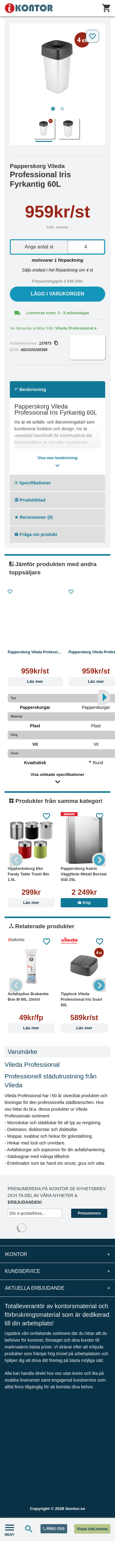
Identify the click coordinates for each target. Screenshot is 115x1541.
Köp (84, 902)
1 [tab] (53, 109)
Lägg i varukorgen (57, 293)
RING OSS (54, 1529)
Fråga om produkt (36, 534)
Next (99, 860)
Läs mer (35, 681)
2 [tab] (62, 109)
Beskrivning (30, 389)
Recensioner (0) (34, 517)
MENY (9, 1529)
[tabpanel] (57, 65)
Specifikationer (33, 482)
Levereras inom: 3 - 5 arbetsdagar (57, 313)
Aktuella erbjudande (57, 1288)
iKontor (57, 1254)
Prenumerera (89, 1213)
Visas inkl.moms (92, 1529)
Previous (16, 860)
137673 (48, 343)
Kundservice (57, 1271)
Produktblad (30, 500)
